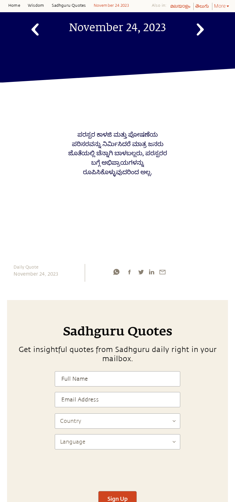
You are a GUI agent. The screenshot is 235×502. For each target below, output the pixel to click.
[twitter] (140, 272)
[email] (162, 272)
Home (14, 5)
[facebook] (129, 272)
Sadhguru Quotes (69, 5)
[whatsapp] (116, 272)
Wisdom (36, 5)
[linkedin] (151, 272)
